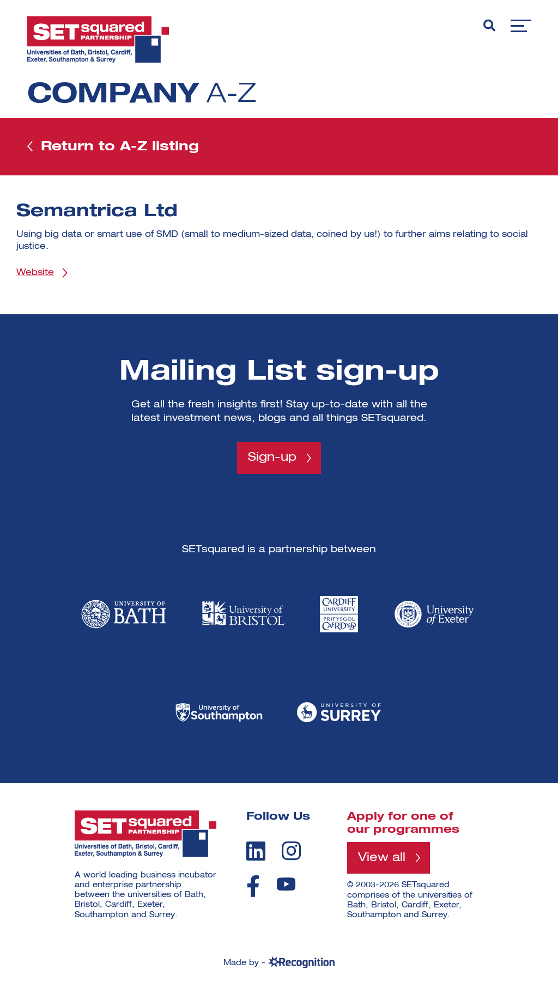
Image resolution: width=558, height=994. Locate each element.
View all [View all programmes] (381, 858)
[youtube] (286, 884)
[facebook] (253, 886)
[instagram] (291, 851)
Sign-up (272, 458)
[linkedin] (255, 851)
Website (35, 273)
